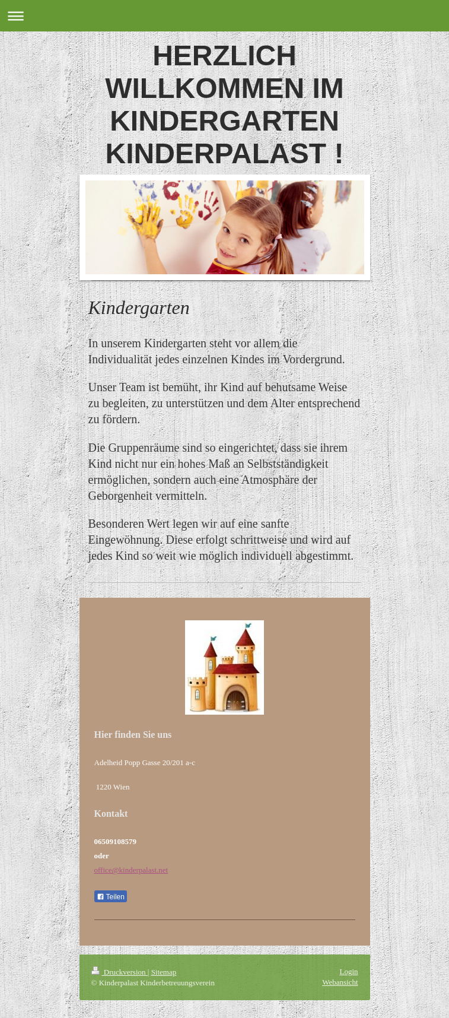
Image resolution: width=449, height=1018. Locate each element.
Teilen (111, 897)
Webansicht (340, 982)
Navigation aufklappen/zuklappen (224, 15)
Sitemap (164, 972)
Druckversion (119, 972)
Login (348, 971)
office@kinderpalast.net (131, 869)
